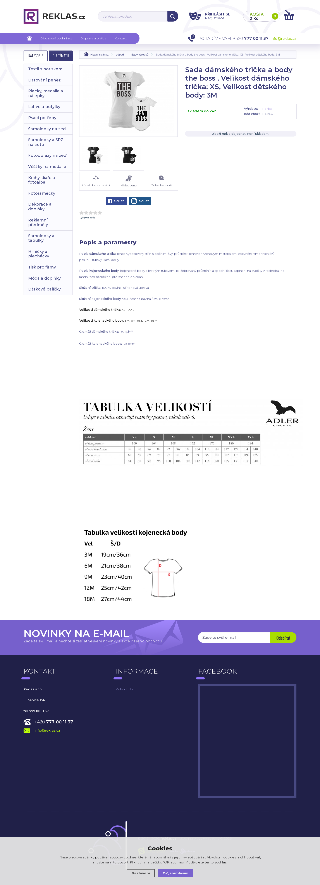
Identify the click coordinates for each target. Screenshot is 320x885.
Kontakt (121, 38)
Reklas (267, 109)
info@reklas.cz (283, 39)
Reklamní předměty (38, 222)
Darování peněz (44, 80)
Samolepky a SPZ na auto (45, 142)
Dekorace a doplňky (40, 206)
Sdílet (116, 201)
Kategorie (35, 55)
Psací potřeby (42, 117)
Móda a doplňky (44, 278)
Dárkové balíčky (44, 289)
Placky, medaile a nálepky (45, 93)
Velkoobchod (126, 689)
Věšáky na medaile (47, 166)
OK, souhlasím (175, 873)
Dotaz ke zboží (161, 181)
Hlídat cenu (128, 181)
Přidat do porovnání (96, 181)
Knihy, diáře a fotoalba (41, 180)
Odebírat (283, 638)
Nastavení (141, 873)
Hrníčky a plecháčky (38, 254)
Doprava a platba (93, 38)
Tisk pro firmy (42, 267)
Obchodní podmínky (56, 38)
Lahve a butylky (44, 106)
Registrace (214, 18)
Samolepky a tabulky (41, 238)
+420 (53, 722)
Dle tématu (61, 55)
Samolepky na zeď (47, 129)
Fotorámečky (41, 193)
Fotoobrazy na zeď (47, 155)
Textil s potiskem (45, 69)
